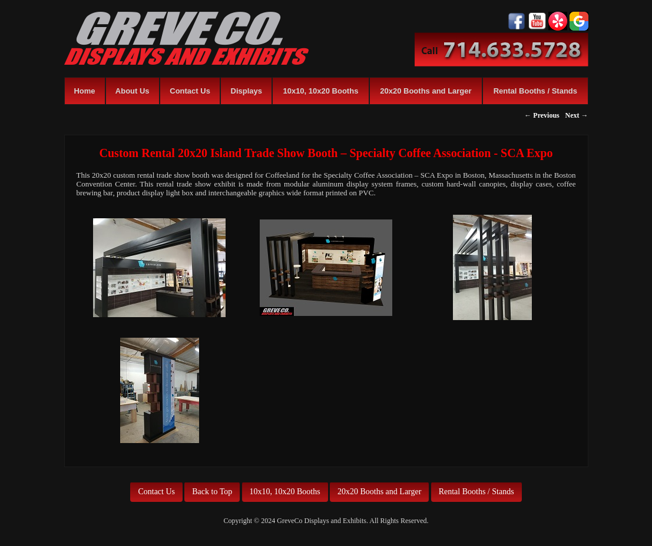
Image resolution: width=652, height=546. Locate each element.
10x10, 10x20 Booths (320, 90)
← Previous (541, 115)
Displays (246, 90)
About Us (132, 90)
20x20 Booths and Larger (425, 90)
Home (84, 90)
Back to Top (212, 491)
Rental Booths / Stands (535, 90)
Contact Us (190, 90)
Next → (576, 115)
